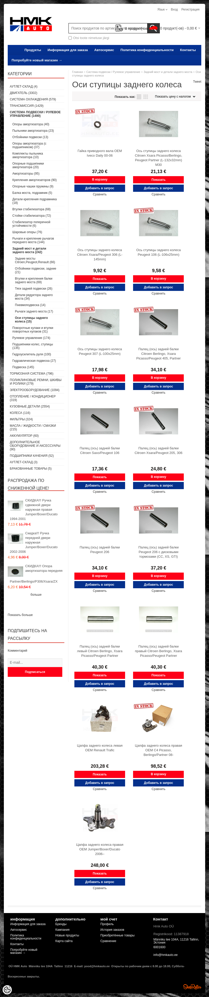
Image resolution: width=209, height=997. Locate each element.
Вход (174, 9)
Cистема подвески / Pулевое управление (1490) (35, 114)
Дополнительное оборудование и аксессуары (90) (35, 445)
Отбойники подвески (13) (30, 137)
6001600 (159, 947)
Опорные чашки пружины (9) (32, 186)
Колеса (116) (20, 413)
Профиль (107, 924)
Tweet (197, 81)
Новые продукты (67, 935)
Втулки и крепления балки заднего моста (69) (33, 280)
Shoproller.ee (192, 986)
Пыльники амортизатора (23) (33, 130)
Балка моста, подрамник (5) (32, 193)
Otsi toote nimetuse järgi (91, 38)
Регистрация (190, 9)
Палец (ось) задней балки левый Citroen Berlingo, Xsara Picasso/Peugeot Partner (99, 651)
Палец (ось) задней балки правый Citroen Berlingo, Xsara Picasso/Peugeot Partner (158, 651)
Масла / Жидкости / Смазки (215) (33, 427)
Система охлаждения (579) (33, 99)
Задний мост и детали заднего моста (168, 71)
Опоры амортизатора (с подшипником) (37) (29, 145)
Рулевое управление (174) (31, 338)
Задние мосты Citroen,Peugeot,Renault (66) (35, 260)
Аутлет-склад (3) (23, 462)
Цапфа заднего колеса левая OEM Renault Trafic (100, 748)
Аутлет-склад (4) (23, 86)
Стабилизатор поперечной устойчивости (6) (31, 223)
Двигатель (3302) (23, 93)
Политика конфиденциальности (146, 50)
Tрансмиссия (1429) (26, 106)
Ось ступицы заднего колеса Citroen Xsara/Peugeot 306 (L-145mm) (99, 254)
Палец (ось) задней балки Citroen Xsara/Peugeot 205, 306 (158, 450)
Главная (77, 71)
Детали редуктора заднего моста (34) (34, 296)
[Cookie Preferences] (7, 989)
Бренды (60, 924)
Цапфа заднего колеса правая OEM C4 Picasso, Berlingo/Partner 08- (158, 750)
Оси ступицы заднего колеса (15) (31, 319)
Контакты (188, 50)
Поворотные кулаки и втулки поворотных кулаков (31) (32, 329)
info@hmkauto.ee (165, 954)
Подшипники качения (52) (32, 456)
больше (36, 594)
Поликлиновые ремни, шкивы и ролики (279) (36, 381)
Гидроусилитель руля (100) (31, 354)
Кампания (62, 929)
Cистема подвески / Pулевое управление (113, 71)
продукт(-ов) (132, 28)
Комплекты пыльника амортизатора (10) (27, 155)
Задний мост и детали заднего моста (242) (29, 250)
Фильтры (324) (21, 419)
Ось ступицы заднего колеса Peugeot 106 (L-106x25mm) (158, 252)
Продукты (32, 50)
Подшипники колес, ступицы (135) (32, 346)
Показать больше (20, 615)
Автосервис (104, 50)
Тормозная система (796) (31, 373)
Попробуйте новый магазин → (37, 60)
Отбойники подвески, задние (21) (35, 270)
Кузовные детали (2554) (30, 406)
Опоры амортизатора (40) (30, 124)
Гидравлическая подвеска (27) (34, 361)
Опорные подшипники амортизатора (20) (28, 165)
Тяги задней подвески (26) (34, 288)
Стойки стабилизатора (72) (31, 215)
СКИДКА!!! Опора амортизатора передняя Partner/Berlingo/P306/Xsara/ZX (36, 573)
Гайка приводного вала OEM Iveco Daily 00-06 (99, 153)
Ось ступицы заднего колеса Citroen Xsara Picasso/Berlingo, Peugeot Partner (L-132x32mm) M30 (158, 158)
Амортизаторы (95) (25, 173)
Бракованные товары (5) (31, 468)
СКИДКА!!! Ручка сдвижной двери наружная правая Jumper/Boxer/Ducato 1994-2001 (34, 509)
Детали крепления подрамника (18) (34, 201)
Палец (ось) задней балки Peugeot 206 (100, 549)
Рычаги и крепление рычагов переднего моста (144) (33, 240)
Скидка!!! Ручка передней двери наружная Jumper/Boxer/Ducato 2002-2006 (34, 542)
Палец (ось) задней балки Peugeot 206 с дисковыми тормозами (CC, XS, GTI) (158, 551)
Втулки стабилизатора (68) (31, 209)
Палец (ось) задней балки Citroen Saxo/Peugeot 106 (100, 450)
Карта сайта (64, 941)
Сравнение (108, 941)
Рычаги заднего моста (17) (34, 311)
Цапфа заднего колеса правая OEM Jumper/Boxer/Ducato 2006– (100, 849)
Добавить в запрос (99, 188)
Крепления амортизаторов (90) (34, 180)
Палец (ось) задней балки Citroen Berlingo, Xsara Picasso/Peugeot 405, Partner (158, 353)
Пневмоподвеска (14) (30, 305)
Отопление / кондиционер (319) (33, 398)
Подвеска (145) (23, 367)
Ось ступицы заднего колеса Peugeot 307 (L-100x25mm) (99, 351)
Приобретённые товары (117, 935)
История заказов (112, 929)
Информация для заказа (68, 50)
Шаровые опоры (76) (27, 232)
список (139, 96)
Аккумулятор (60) (24, 436)
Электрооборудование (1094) (34, 390)
